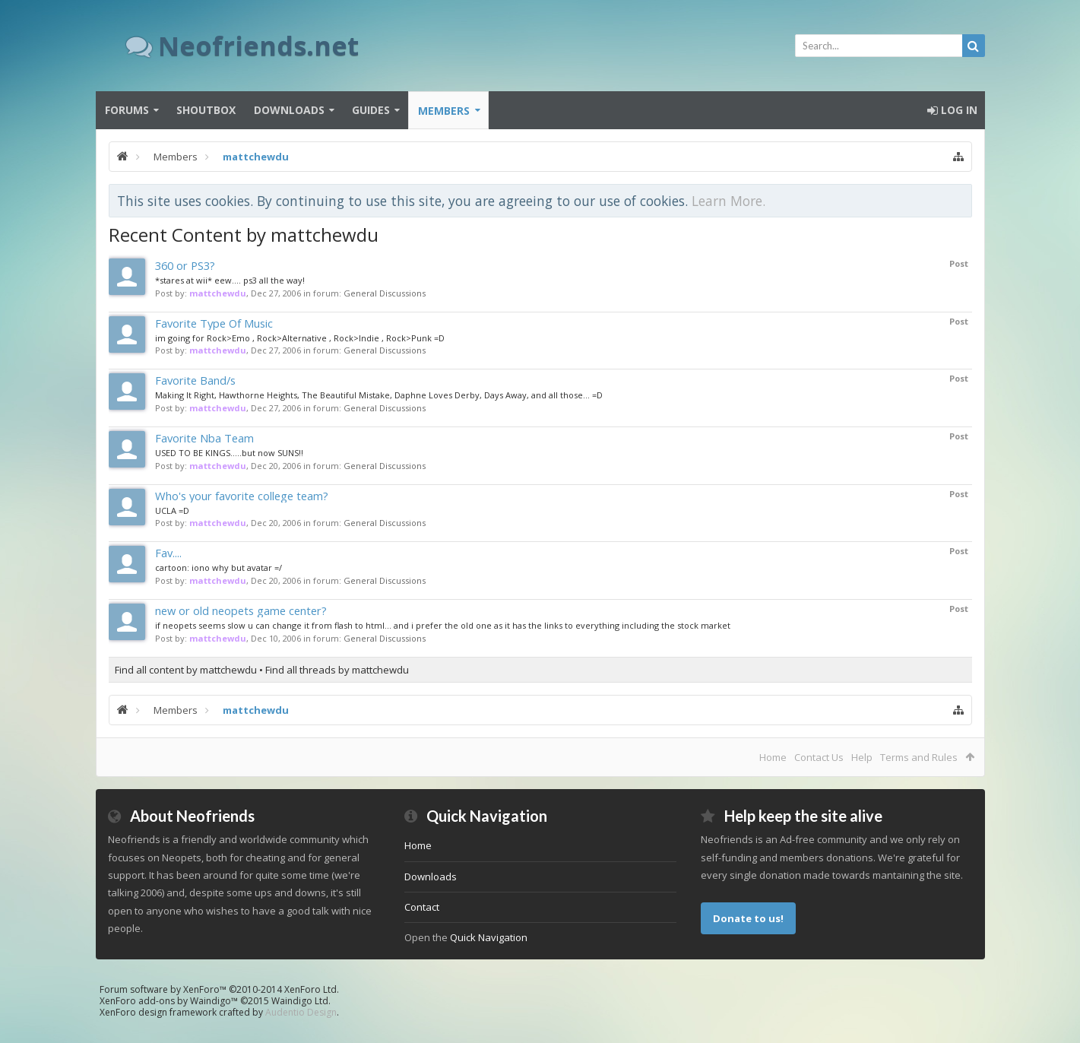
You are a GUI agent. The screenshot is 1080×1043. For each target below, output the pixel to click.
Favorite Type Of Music (214, 323)
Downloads (289, 110)
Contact (421, 907)
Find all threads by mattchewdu (337, 670)
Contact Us (819, 757)
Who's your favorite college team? (241, 495)
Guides (371, 110)
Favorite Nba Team (204, 437)
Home (773, 757)
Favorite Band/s (195, 380)
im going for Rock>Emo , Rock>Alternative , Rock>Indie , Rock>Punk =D (300, 338)
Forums (127, 110)
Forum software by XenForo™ (219, 989)
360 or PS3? (185, 265)
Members (444, 110)
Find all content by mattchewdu (186, 670)
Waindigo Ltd (299, 1000)
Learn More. (728, 201)
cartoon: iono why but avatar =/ (218, 567)
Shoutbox (206, 110)
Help (862, 757)
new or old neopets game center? (241, 610)
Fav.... (168, 552)
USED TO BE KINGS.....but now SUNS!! (229, 452)
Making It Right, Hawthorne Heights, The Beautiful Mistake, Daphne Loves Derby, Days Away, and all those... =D (379, 395)
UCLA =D (172, 510)
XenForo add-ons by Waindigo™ (169, 1000)
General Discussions (385, 293)
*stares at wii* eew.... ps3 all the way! (230, 280)
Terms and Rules (919, 757)
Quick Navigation (488, 937)
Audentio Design (301, 1012)
